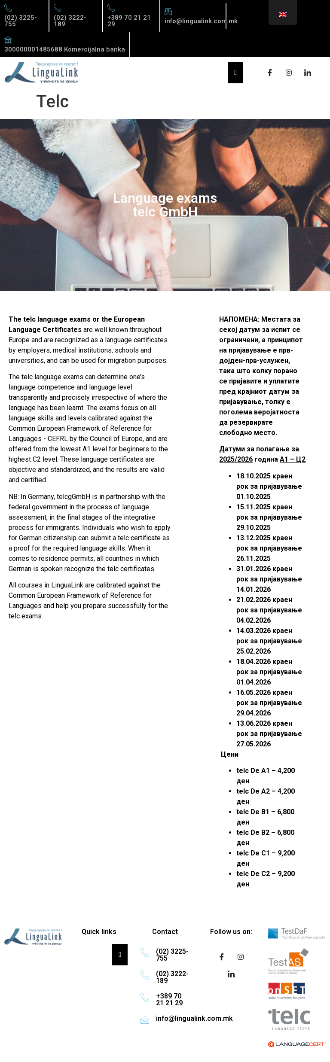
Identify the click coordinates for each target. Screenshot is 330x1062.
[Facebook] (269, 72)
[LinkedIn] (307, 72)
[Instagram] (288, 72)
